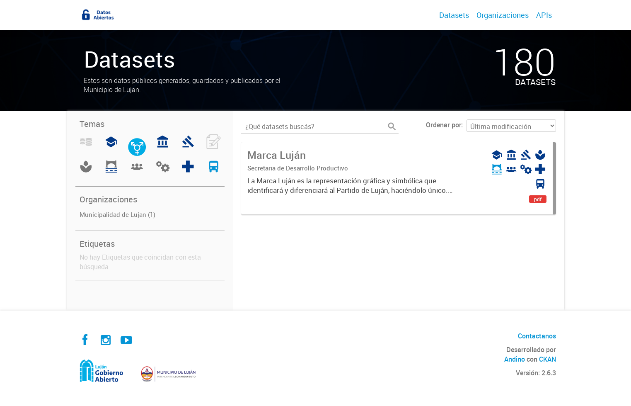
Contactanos (537, 335)
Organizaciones (502, 15)
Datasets (454, 15)
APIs (544, 15)
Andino (514, 359)
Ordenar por (443, 125)
